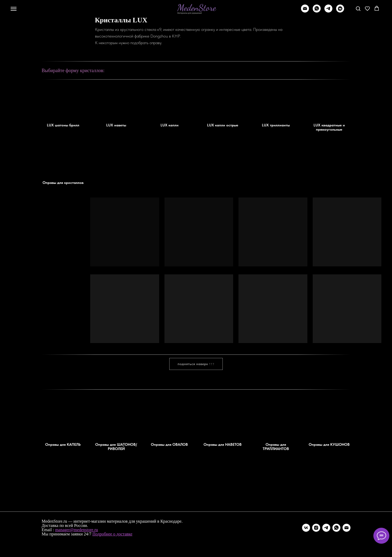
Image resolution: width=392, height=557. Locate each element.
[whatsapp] (317, 11)
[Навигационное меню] (13, 9)
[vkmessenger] (340, 11)
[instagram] (316, 528)
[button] (358, 8)
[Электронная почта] (346, 528)
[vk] (306, 528)
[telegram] (328, 11)
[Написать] (305, 11)
